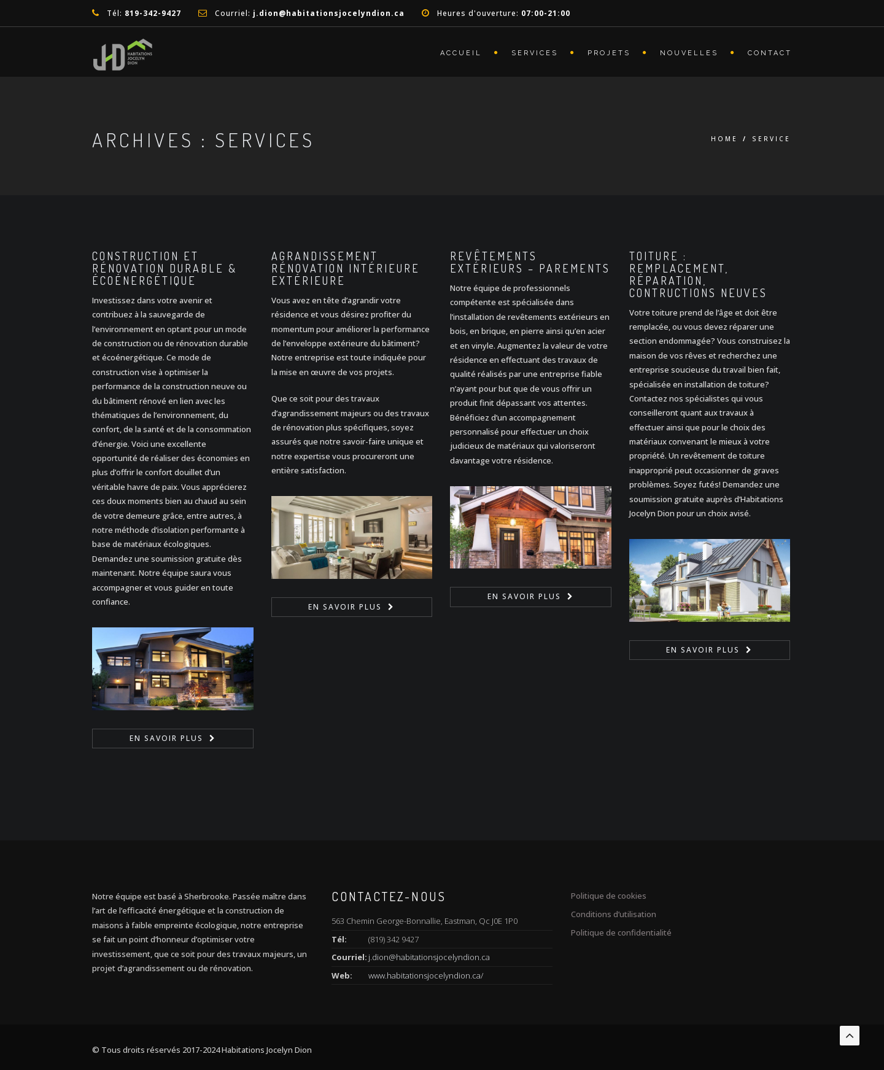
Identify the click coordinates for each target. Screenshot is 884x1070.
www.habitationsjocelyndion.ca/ (425, 975)
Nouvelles (689, 53)
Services (534, 53)
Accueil (461, 53)
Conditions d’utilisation (613, 914)
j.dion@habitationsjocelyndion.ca (429, 957)
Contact (770, 53)
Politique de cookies (608, 895)
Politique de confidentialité (621, 932)
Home (724, 138)
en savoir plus (166, 738)
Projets (608, 53)
